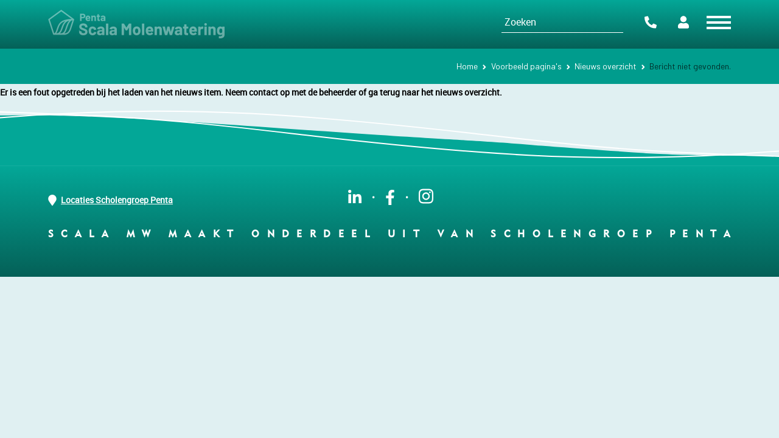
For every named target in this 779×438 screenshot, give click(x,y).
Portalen (683, 22)
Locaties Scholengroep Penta (110, 200)
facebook (390, 197)
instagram (426, 196)
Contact (651, 22)
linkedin (355, 197)
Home (467, 66)
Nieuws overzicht (606, 66)
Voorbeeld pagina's (526, 66)
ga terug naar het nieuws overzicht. (435, 92)
